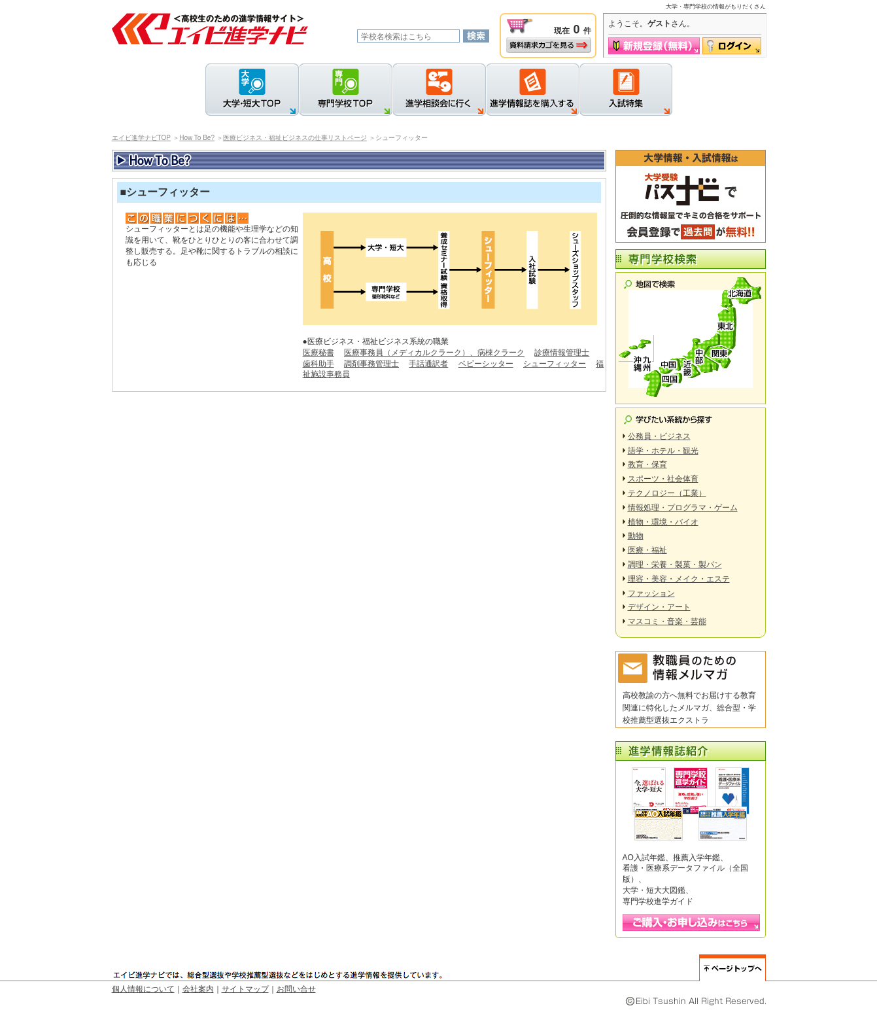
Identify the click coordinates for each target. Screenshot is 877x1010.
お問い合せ (296, 989)
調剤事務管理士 (371, 363)
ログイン (731, 45)
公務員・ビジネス (659, 436)
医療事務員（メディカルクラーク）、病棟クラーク (434, 352)
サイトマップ (245, 989)
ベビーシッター (485, 363)
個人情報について (143, 989)
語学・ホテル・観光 (663, 450)
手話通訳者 (428, 363)
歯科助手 (318, 363)
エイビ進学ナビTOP (141, 137)
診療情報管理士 (561, 352)
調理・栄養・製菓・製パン (675, 564)
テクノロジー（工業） (667, 493)
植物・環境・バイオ (663, 522)
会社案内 (198, 989)
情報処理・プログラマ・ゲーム (683, 507)
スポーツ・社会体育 (663, 478)
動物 (636, 535)
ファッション (651, 593)
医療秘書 (318, 352)
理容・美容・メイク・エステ (679, 578)
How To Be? (197, 137)
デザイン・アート (659, 607)
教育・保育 (647, 464)
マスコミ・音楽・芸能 (667, 621)
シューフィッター (554, 363)
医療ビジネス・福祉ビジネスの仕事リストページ (295, 137)
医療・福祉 (647, 550)
